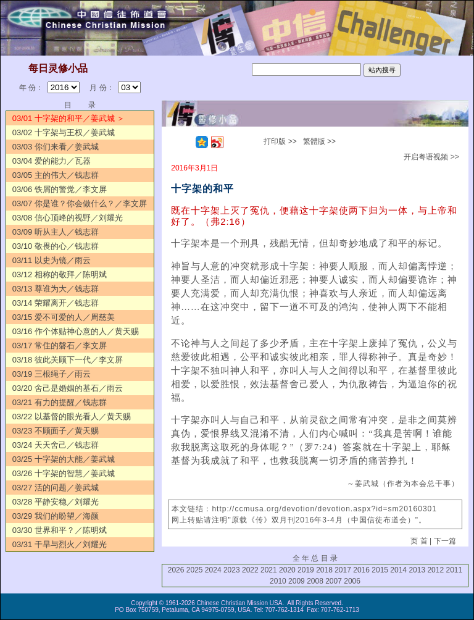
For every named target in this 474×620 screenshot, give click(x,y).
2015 (380, 570)
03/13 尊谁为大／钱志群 (55, 288)
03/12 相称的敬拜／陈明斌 (59, 274)
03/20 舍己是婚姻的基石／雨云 (67, 388)
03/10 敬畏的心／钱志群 (55, 246)
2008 (315, 581)
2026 (176, 570)
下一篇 (445, 541)
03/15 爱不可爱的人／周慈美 (63, 317)
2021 (268, 570)
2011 (454, 570)
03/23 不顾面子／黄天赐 (55, 430)
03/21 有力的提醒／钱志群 (59, 402)
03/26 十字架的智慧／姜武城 (63, 473)
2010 (278, 581)
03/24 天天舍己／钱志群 (55, 445)
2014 (398, 570)
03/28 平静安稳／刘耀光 (55, 501)
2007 (333, 581)
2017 (343, 570)
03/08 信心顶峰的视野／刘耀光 (67, 217)
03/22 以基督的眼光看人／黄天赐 (71, 416)
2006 (352, 581)
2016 (361, 570)
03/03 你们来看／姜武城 (55, 146)
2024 (213, 570)
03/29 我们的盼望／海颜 (55, 516)
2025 (194, 570)
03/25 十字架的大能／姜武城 (63, 459)
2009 (296, 581)
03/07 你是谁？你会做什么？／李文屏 (79, 203)
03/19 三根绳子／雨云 (51, 374)
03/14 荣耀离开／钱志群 (55, 303)
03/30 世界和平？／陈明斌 (59, 530)
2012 (435, 570)
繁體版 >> (319, 141)
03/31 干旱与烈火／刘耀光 (59, 544)
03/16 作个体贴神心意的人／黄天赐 (75, 331)
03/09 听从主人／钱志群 (55, 232)
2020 (287, 570)
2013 (417, 570)
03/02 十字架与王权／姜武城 (63, 132)
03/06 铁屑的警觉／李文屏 (59, 189)
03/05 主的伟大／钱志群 (55, 175)
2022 (250, 570)
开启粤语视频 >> (431, 157)
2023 (231, 570)
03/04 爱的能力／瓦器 (51, 160)
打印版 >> (280, 141)
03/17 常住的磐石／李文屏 (59, 345)
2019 (305, 570)
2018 (324, 570)
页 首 (418, 541)
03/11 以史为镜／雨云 (51, 260)
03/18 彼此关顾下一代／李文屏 (67, 359)
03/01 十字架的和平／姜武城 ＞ (68, 118)
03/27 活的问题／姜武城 (55, 487)
